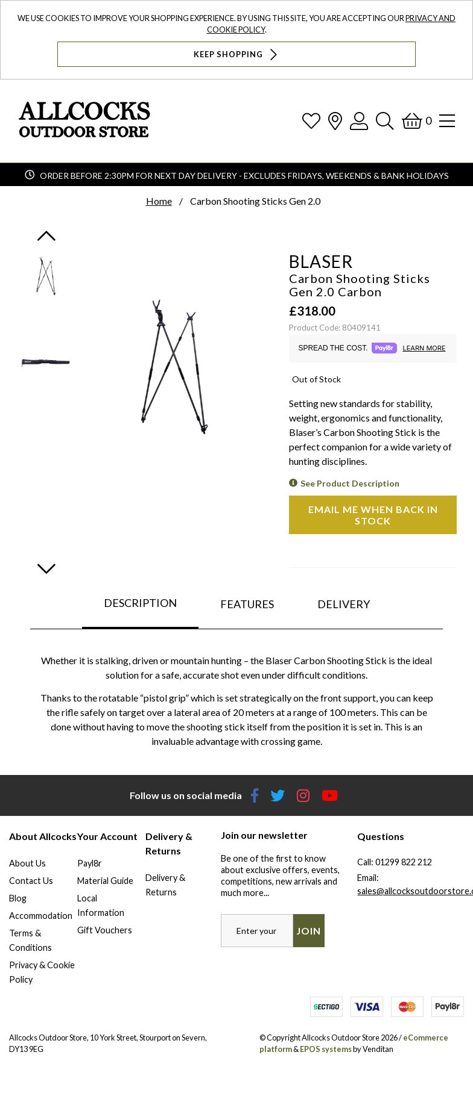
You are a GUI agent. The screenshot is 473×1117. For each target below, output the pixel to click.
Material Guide (105, 881)
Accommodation (40, 915)
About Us (27, 863)
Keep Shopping (237, 54)
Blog (18, 898)
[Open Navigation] (447, 120)
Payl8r (89, 863)
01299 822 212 (403, 862)
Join (308, 930)
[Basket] (416, 120)
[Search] (385, 120)
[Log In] (359, 120)
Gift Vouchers (104, 930)
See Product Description (349, 483)
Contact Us (31, 881)
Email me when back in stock (373, 514)
